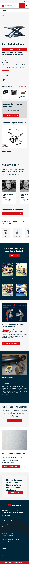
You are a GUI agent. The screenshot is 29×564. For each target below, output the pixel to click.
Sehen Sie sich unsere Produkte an (13, 562)
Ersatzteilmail (21, 391)
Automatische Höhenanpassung (23, 97)
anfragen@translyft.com (10, 535)
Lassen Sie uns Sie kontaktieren (11, 213)
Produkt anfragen (13, 49)
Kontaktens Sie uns (15, 492)
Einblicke (12, 1)
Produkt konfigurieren (10, 115)
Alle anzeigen (22, 86)
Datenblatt (4, 156)
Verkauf (4, 195)
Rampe (5, 97)
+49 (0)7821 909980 (9, 533)
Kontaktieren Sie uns (13, 421)
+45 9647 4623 (5, 394)
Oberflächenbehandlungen (10, 466)
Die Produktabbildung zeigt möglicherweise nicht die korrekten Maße (12, 57)
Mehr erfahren (5, 70)
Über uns (18, 1)
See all (24, 221)
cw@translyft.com (8, 200)
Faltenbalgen (14, 97)
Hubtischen (6, 329)
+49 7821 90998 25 (7, 199)
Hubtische (4, 383)
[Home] (7, 6)
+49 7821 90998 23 (25, 199)
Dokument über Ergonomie (10, 343)
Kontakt (23, 1)
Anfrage (22, 6)
